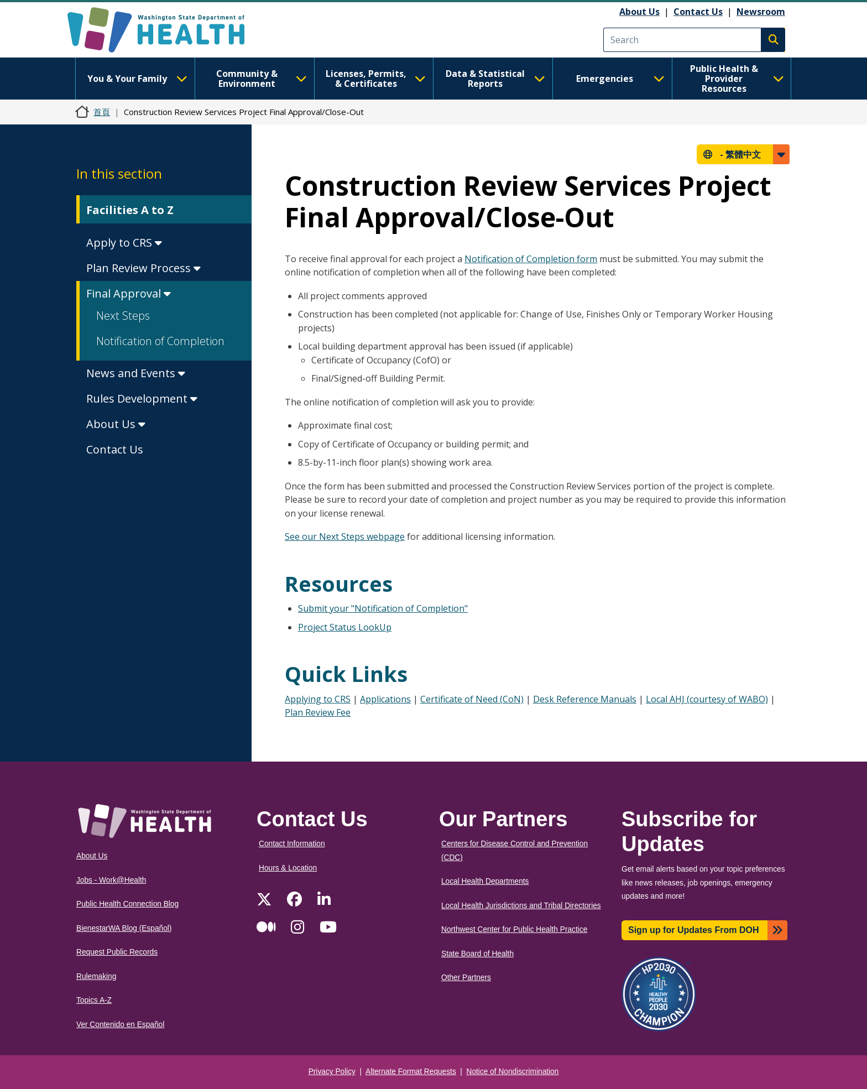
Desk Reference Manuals (584, 699)
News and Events (135, 373)
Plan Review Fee (318, 712)
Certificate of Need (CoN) (472, 699)
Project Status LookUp (344, 627)
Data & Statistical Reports (495, 78)
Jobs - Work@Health (111, 880)
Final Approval (128, 293)
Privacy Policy (332, 1071)
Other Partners (466, 977)
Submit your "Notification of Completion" (383, 608)
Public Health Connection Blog (127, 904)
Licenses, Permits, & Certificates (376, 78)
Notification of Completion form (530, 259)
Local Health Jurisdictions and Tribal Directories (521, 906)
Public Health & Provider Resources (737, 78)
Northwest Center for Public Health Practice (514, 929)
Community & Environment (261, 78)
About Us (639, 12)
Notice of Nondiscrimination (513, 1071)
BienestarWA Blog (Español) (123, 928)
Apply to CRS (124, 242)
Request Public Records (117, 952)
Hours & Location (288, 868)
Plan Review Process (143, 267)
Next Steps (123, 315)
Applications (385, 699)
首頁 (101, 111)
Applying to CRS (318, 699)
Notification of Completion (160, 341)
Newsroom (761, 12)
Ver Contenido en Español (120, 1024)
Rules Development (141, 398)
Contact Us (698, 12)
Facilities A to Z (130, 209)
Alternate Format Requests (410, 1071)
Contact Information (292, 844)
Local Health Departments (485, 881)
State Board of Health (477, 954)
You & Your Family (137, 78)
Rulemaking (96, 976)
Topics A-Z (94, 1000)
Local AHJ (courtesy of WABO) (707, 699)
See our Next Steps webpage (345, 536)
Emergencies (620, 78)
